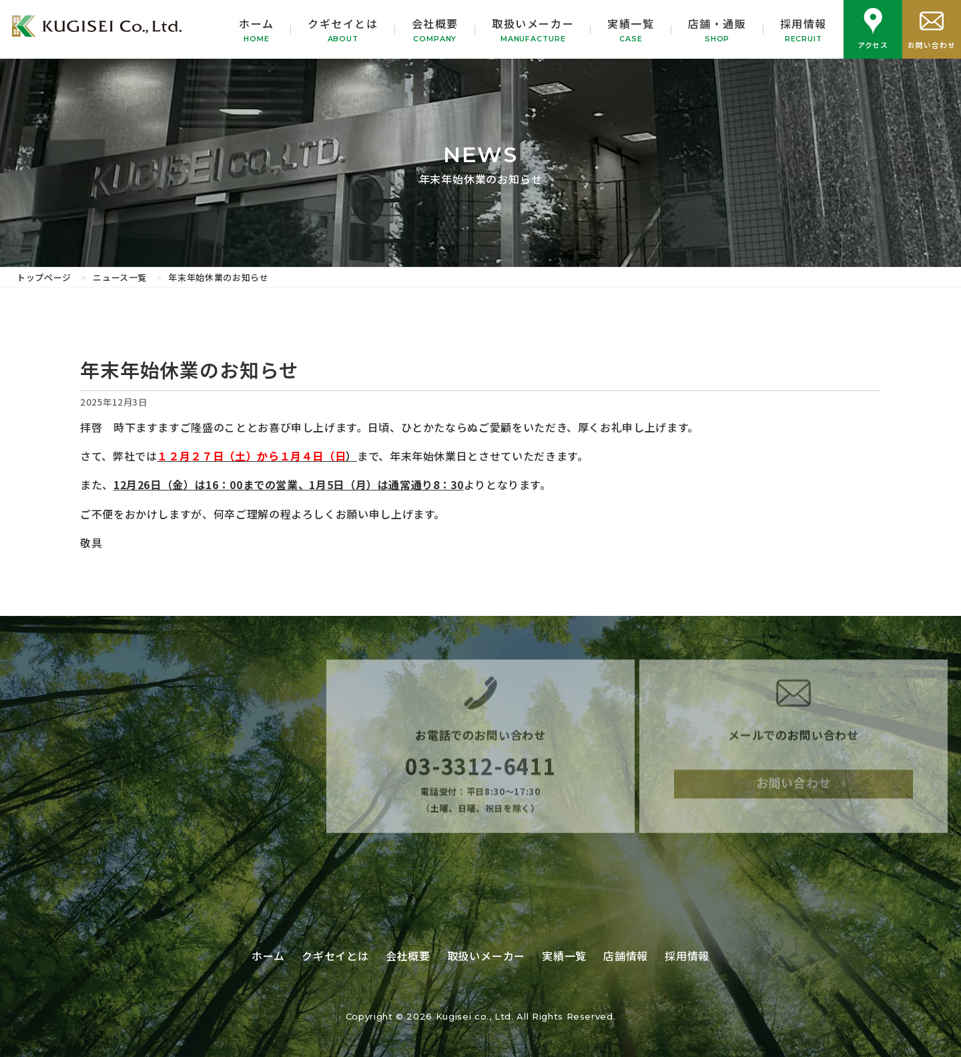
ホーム (256, 29)
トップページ (44, 277)
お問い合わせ (794, 794)
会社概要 (435, 29)
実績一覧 (630, 29)
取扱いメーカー (533, 29)
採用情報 (803, 29)
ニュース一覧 (120, 277)
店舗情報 (625, 956)
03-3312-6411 (480, 776)
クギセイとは (343, 29)
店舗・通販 (717, 29)
